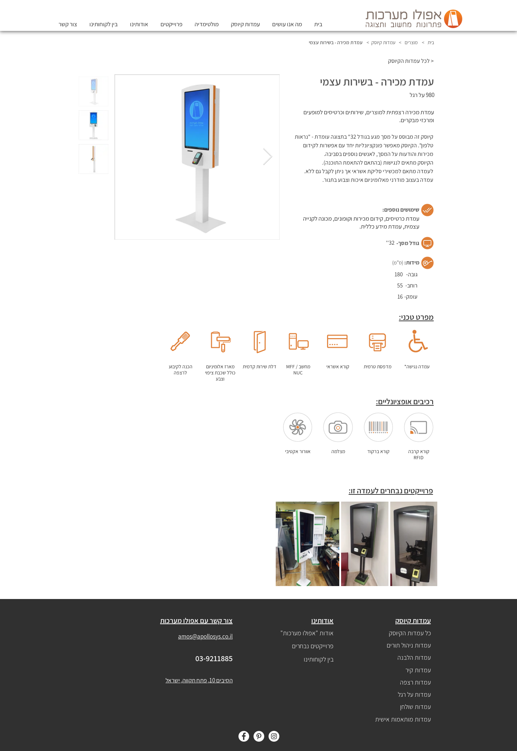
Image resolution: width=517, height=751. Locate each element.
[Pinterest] (258, 736)
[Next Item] (267, 157)
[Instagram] (274, 736)
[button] (245, 24)
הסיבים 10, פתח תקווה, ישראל (199, 680)
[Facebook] (243, 736)
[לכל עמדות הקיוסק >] (407, 61)
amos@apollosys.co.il (205, 636)
